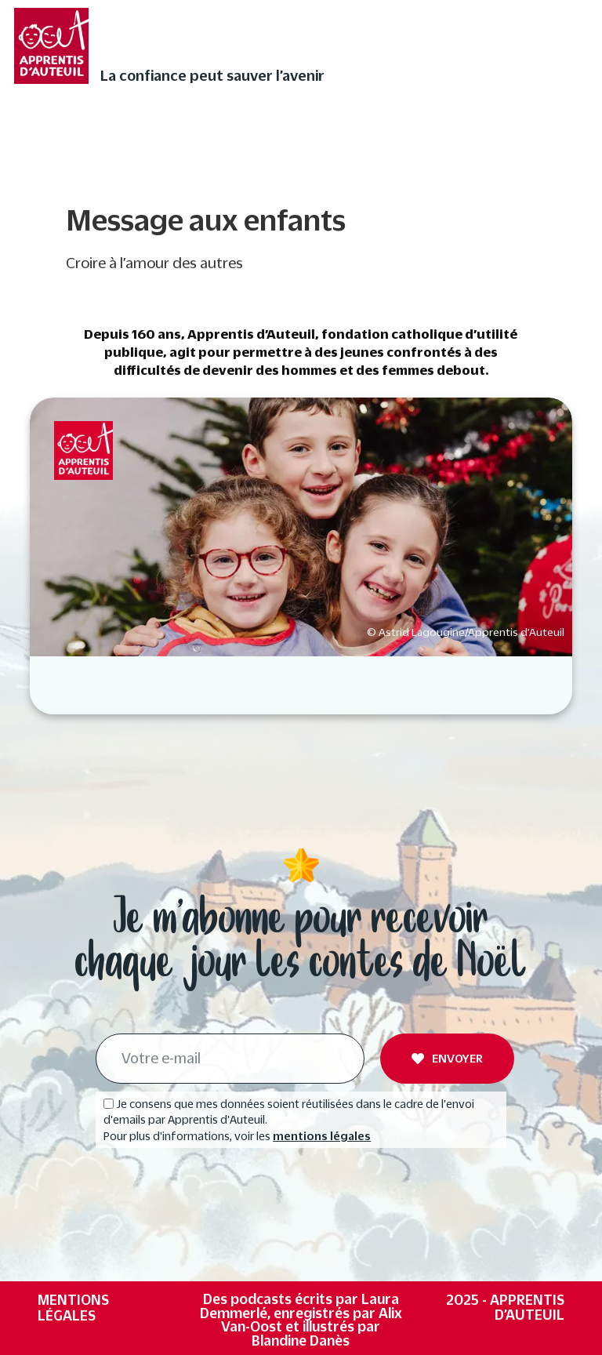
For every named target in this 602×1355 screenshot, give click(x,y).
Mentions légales (73, 1307)
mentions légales (322, 1136)
